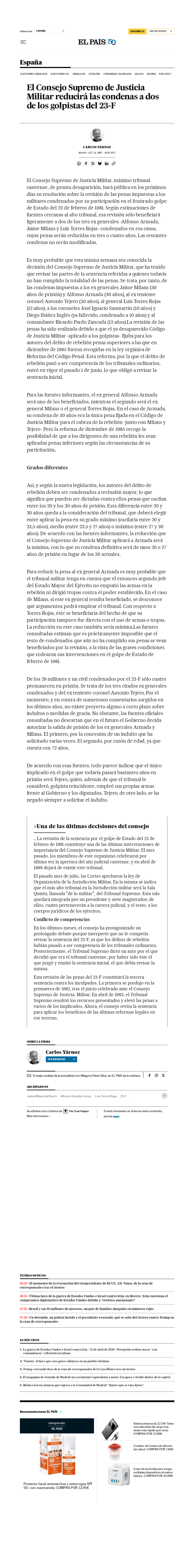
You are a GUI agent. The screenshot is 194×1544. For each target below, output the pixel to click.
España (31, 62)
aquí (116, 1116)
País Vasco (165, 74)
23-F (123, 1096)
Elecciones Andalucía (34, 74)
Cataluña (94, 74)
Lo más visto (29, 1340)
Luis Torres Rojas (106, 1096)
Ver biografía (61, 1059)
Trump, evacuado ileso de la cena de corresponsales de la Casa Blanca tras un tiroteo (79, 1369)
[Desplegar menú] (23, 42)
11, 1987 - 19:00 (101, 152)
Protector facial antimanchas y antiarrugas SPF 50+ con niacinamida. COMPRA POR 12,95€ (58, 1486)
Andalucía (79, 74)
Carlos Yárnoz (97, 147)
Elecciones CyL (60, 74)
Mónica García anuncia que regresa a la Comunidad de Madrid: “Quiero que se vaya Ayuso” (83, 1385)
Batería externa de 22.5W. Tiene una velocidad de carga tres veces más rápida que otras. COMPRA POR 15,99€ (154, 1429)
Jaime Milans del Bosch (42, 1096)
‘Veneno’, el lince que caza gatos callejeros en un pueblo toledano (66, 1361)
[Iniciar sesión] (161, 31)
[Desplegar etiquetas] (164, 1096)
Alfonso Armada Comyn (75, 1096)
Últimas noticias (33, 1275)
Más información (38, 1116)
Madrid (151, 74)
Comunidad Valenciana (117, 74)
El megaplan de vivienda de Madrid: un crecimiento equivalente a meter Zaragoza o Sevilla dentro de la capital (96, 1377)
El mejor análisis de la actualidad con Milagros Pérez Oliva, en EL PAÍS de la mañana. (87, 1075)
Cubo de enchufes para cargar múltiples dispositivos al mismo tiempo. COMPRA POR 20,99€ (153, 1472)
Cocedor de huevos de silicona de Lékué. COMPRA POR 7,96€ (153, 1447)
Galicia (139, 74)
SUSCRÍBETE (137, 31)
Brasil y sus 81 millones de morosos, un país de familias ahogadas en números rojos (91, 1309)
